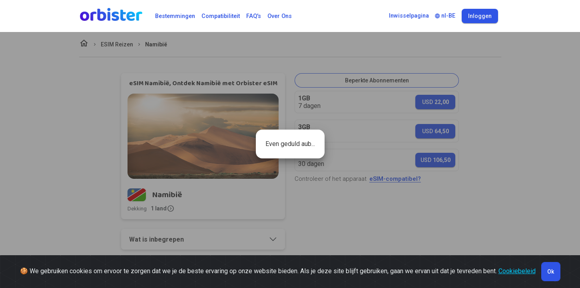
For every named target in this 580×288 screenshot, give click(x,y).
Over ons (279, 16)
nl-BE (445, 15)
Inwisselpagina (409, 15)
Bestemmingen (175, 16)
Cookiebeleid (517, 271)
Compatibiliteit (220, 16)
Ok (550, 271)
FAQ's (253, 16)
